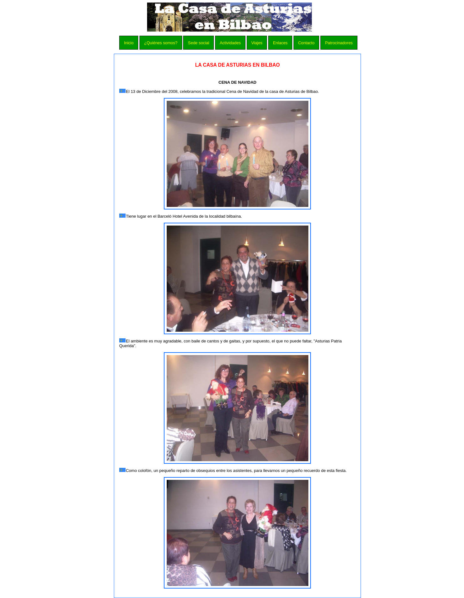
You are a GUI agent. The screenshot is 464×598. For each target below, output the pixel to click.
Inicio (128, 42)
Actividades (230, 42)
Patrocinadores (339, 42)
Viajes (256, 42)
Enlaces (280, 42)
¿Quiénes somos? (160, 42)
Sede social (198, 42)
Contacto (306, 42)
